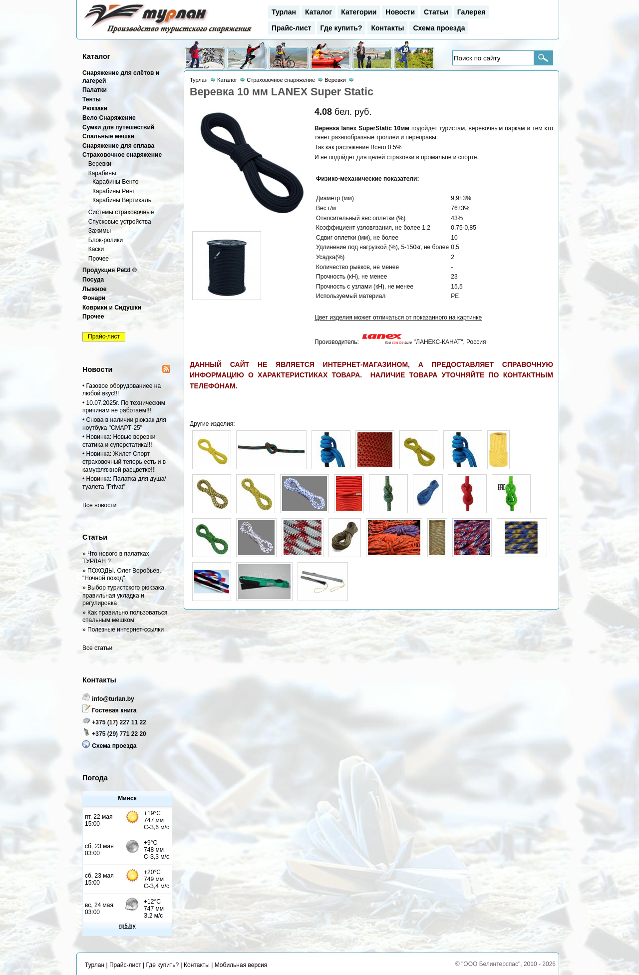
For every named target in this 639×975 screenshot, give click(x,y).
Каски (96, 249)
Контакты (387, 28)
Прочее (98, 258)
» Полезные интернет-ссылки (123, 629)
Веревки (99, 163)
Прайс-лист (292, 28)
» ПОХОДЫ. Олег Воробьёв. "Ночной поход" (121, 574)
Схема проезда (439, 28)
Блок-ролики (105, 240)
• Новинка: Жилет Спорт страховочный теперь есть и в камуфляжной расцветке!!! (124, 461)
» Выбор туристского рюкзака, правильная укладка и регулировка (124, 595)
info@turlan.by (113, 698)
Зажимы (99, 230)
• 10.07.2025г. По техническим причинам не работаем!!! (123, 406)
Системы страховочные (121, 212)
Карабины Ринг (113, 191)
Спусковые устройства (119, 221)
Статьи (436, 12)
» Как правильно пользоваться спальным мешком (124, 616)
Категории (358, 12)
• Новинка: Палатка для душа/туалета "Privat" (124, 482)
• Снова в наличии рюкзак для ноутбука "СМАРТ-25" (124, 423)
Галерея (471, 12)
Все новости (99, 505)
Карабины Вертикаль (121, 200)
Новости (400, 12)
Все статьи (97, 648)
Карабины (102, 173)
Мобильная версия (241, 965)
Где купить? (341, 28)
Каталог (318, 12)
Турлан (284, 12)
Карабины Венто (115, 181)
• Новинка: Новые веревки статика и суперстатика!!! (118, 440)
